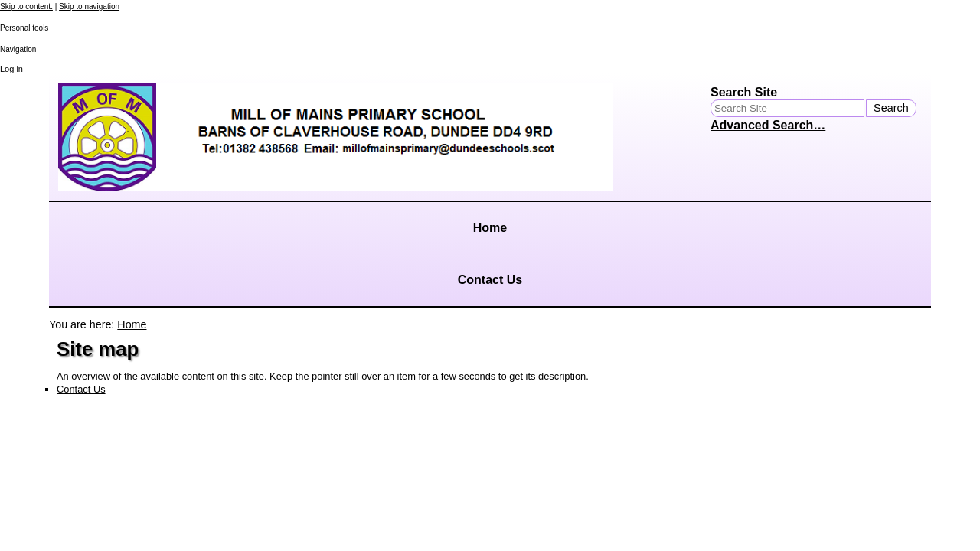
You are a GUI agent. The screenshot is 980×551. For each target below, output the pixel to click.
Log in (11, 68)
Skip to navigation (89, 6)
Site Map (82, 464)
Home (490, 227)
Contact (80, 482)
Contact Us (490, 279)
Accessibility (89, 473)
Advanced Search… (767, 125)
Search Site (743, 92)
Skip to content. (26, 6)
